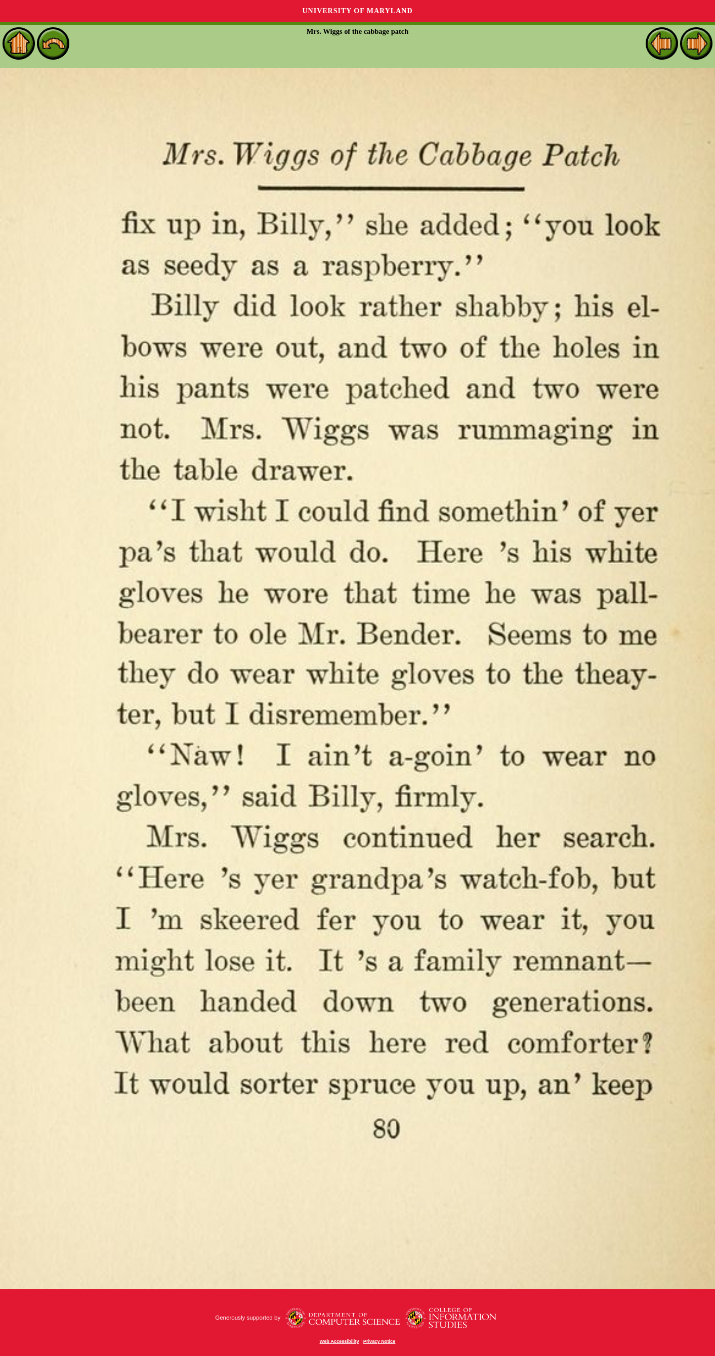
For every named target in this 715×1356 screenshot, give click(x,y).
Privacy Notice (379, 1341)
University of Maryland (357, 11)
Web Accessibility (339, 1341)
